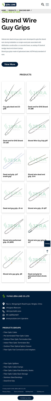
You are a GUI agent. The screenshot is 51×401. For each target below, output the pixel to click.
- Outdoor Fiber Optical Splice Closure (17, 346)
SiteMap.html (29, 391)
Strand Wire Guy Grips (11, 12)
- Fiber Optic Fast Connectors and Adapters (19, 350)
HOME (4, 10)
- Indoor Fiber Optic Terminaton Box (16, 343)
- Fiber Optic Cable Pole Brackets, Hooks (18, 370)
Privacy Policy (6, 391)
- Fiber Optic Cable (10, 332)
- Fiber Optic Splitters (11, 363)
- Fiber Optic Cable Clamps (13, 367)
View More (9, 64)
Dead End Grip (24, 10)
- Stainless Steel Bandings (12, 377)
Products (12, 10)
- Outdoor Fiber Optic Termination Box (17, 339)
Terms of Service (18, 391)
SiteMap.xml (40, 391)
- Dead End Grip (9, 381)
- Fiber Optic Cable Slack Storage (15, 374)
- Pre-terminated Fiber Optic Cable (16, 336)
